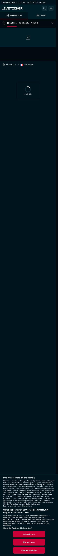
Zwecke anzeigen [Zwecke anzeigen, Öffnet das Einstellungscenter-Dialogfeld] (29, 550)
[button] (44, 8)
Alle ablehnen (29, 542)
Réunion (29, 65)
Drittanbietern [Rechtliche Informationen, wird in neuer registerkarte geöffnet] (26, 506)
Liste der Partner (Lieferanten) (17, 528)
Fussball (11, 65)
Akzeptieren (28, 534)
